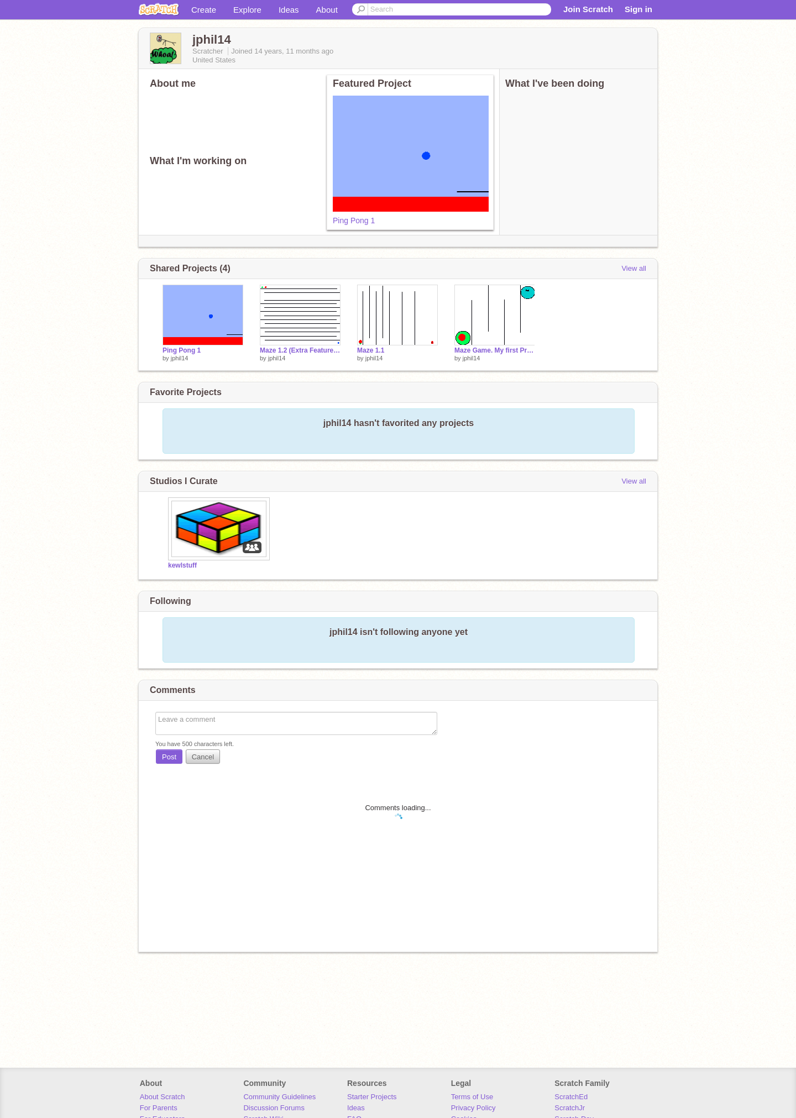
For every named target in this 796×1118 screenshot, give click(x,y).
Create (203, 9)
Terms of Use (472, 1097)
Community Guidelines (279, 1097)
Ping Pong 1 (354, 220)
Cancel (203, 757)
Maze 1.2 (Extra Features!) (300, 350)
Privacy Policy (473, 1108)
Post (169, 757)
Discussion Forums (274, 1108)
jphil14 (179, 358)
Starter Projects (372, 1097)
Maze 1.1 (370, 350)
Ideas (289, 9)
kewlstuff (182, 565)
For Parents (158, 1108)
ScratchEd (571, 1097)
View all (633, 268)
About (327, 9)
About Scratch (162, 1097)
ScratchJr (569, 1108)
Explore (247, 9)
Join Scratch (588, 9)
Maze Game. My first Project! (494, 350)
